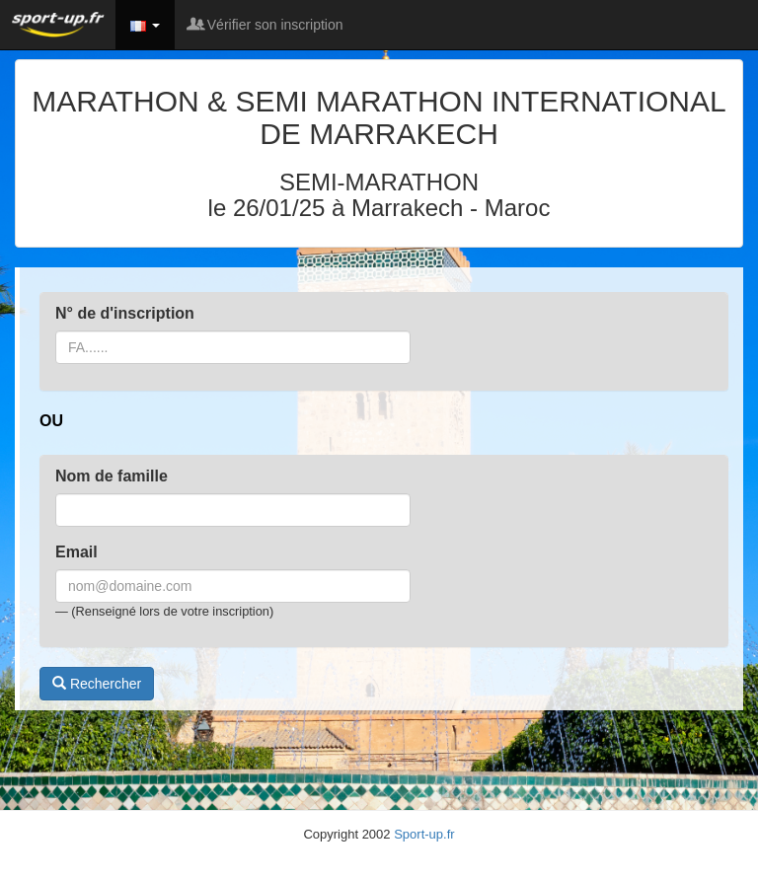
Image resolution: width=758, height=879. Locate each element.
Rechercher (96, 684)
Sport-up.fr (424, 834)
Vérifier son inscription (266, 25)
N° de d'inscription (124, 313)
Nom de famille (111, 476)
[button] (145, 24)
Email (76, 552)
